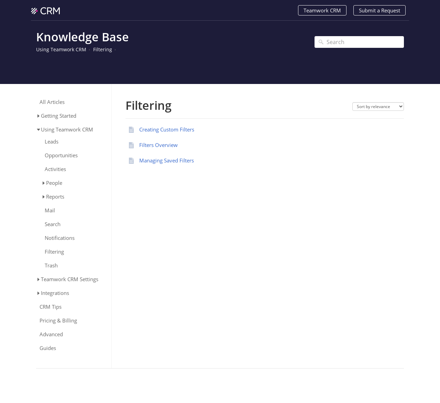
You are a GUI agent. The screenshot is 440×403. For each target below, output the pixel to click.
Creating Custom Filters (166, 129)
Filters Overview (158, 144)
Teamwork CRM (322, 10)
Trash (51, 265)
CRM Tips (51, 306)
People (54, 182)
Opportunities (61, 155)
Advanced (51, 334)
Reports (55, 196)
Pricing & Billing (58, 320)
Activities (55, 169)
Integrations (55, 292)
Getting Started (58, 115)
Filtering (102, 49)
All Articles (52, 102)
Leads (51, 141)
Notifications (60, 238)
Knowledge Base (82, 37)
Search (52, 224)
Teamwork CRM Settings (69, 279)
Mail (50, 210)
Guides (48, 348)
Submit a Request (379, 10)
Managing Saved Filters (166, 160)
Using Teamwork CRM (61, 49)
